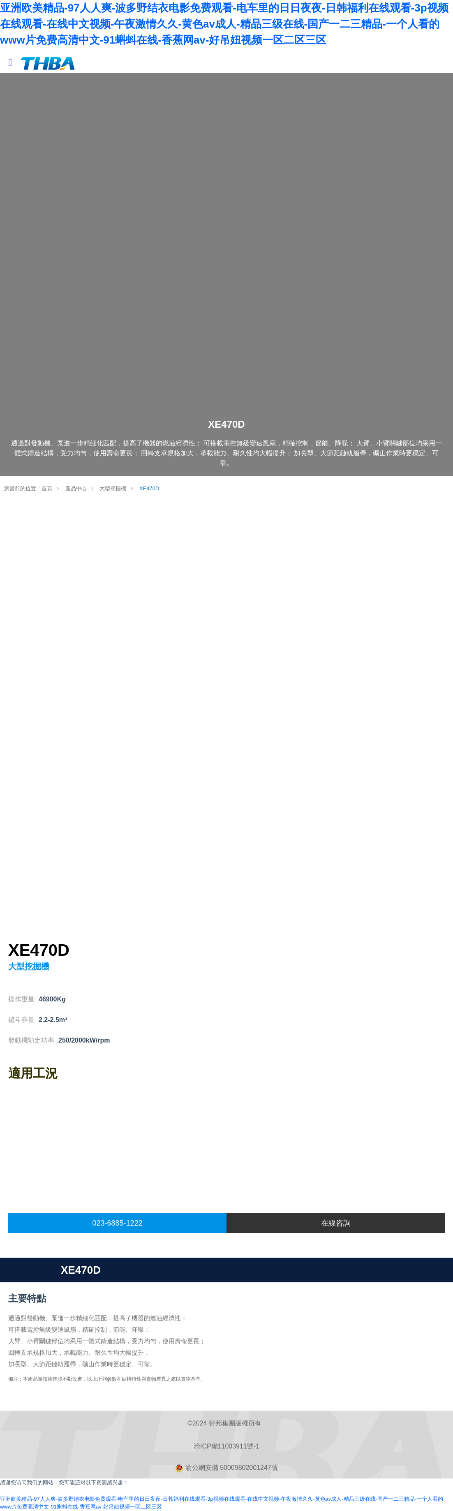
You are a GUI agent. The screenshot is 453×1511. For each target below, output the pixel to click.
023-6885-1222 (117, 1223)
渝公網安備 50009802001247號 (226, 1468)
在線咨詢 (336, 1223)
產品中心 (76, 488)
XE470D (149, 488)
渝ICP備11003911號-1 (226, 1446)
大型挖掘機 (112, 488)
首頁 (47, 488)
